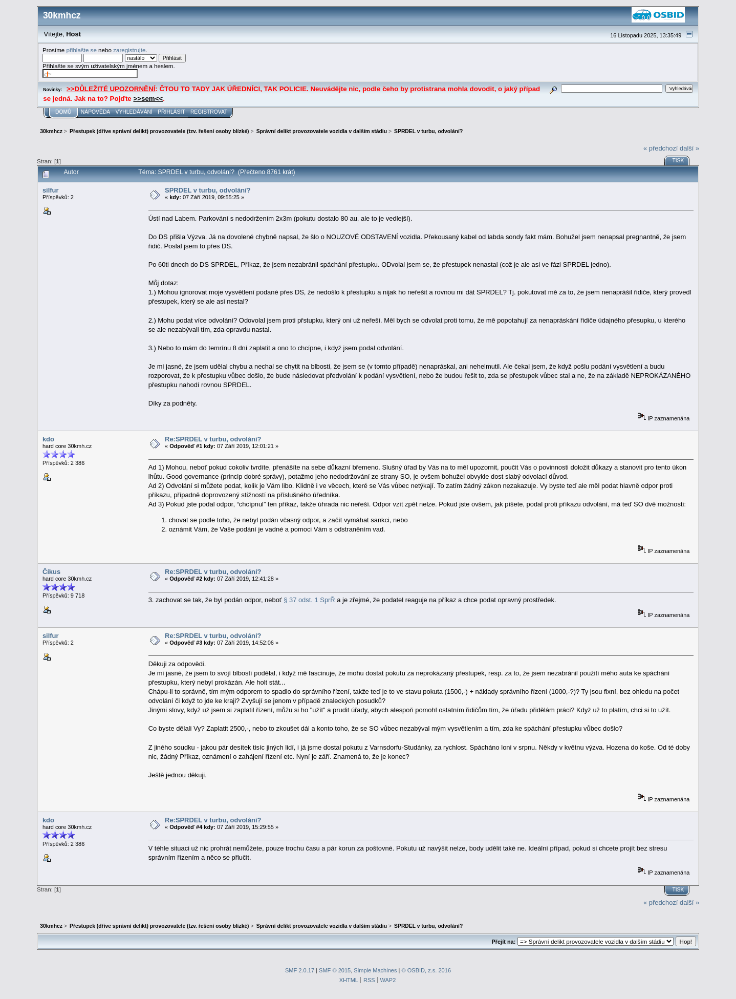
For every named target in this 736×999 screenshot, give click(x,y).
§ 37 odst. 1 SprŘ (309, 600)
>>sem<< (148, 98)
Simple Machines (375, 970)
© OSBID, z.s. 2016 (426, 970)
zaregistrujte (129, 50)
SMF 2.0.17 (299, 970)
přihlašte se (81, 50)
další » (689, 148)
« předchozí (660, 148)
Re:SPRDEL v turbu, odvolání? (213, 439)
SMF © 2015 (335, 970)
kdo (48, 439)
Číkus (51, 572)
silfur (50, 190)
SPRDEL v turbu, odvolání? (208, 190)
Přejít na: (503, 942)
